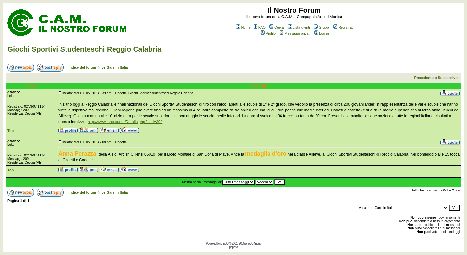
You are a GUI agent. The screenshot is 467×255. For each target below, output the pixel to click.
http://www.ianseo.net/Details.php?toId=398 (125, 122)
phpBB (224, 243)
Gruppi (321, 27)
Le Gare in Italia (115, 67)
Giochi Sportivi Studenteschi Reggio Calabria (84, 49)
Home (243, 27)
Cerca (276, 27)
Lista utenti (299, 27)
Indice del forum (82, 67)
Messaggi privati (295, 33)
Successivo (448, 78)
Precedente (424, 78)
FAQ (260, 27)
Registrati (343, 27)
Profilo (268, 33)
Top (10, 131)
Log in (321, 33)
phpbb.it (233, 247)
